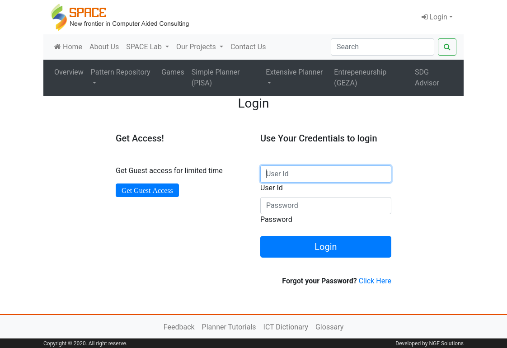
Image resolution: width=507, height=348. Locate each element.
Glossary (329, 327)
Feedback (179, 327)
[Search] (382, 47)
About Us (104, 46)
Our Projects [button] (197, 46)
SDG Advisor (427, 77)
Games (172, 72)
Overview (69, 72)
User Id (271, 187)
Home (68, 46)
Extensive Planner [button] (294, 72)
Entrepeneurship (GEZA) (360, 77)
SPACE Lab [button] (145, 46)
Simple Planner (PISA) (216, 77)
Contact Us (248, 46)
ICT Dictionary (285, 327)
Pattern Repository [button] (120, 72)
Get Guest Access (147, 190)
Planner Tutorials (229, 327)
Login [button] (434, 17)
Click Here (375, 281)
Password (276, 219)
